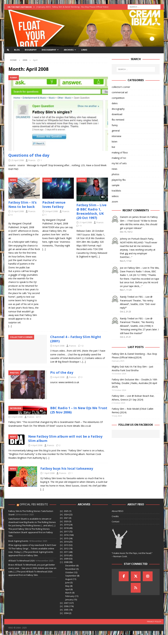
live (113, 146)
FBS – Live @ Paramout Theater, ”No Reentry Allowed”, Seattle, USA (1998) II (137, 322)
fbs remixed (118, 119)
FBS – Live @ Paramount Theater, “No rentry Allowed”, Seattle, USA (136, 300)
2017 (66, 531)
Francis (31, 160)
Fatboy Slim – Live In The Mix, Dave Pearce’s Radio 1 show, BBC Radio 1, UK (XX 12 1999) (139, 271)
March (68, 592)
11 (80, 225)
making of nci (119, 157)
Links (84, 49)
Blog (17, 49)
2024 (66, 514)
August (68, 579)
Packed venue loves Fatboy (53, 204)
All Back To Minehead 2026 (21, 560)
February (69, 596)
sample (115, 185)
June (67, 582)
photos (115, 174)
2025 (66, 511)
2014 (66, 541)
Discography (49, 49)
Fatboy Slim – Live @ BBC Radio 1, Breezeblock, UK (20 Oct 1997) (91, 211)
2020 (66, 521)
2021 (66, 517)
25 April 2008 (17, 160)
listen (114, 141)
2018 (66, 528)
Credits (115, 516)
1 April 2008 (48, 473)
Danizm (124, 216)
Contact (115, 521)
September (70, 575)
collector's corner (121, 86)
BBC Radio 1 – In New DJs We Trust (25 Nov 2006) (78, 410)
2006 (66, 606)
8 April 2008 (58, 345)
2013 (66, 545)
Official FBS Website (34, 504)
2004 (66, 613)
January (69, 599)
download (117, 114)
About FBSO (117, 511)
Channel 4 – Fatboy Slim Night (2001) (75, 339)
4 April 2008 (58, 377)
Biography (31, 49)
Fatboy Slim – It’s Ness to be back (22, 204)
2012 (66, 548)
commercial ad (119, 92)
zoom (115, 201)
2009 (66, 558)
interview (116, 136)
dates (115, 103)
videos (115, 196)
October (69, 572)
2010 (66, 555)
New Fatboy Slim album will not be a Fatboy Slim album (65, 438)
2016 (66, 534)
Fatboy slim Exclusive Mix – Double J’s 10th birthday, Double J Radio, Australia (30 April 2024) (134, 383)
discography (118, 108)
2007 (66, 602)
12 (82, 345)
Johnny (123, 238)
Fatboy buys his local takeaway (66, 468)
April (67, 589)
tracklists (116, 190)
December (70, 565)
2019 (66, 524)
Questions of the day (28, 155)
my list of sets (119, 163)
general (116, 130)
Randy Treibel (127, 296)
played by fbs (119, 179)
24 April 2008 (51, 211)
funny (115, 125)
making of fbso (120, 152)
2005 (66, 609)
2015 (66, 538)
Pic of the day (61, 372)
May (67, 585)
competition (118, 97)
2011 (66, 551)
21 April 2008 (85, 222)
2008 (66, 562)
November (70, 568)
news (114, 168)
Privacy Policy (154, 621)
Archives (69, 49)
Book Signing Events (18, 540)
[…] (10, 326)
